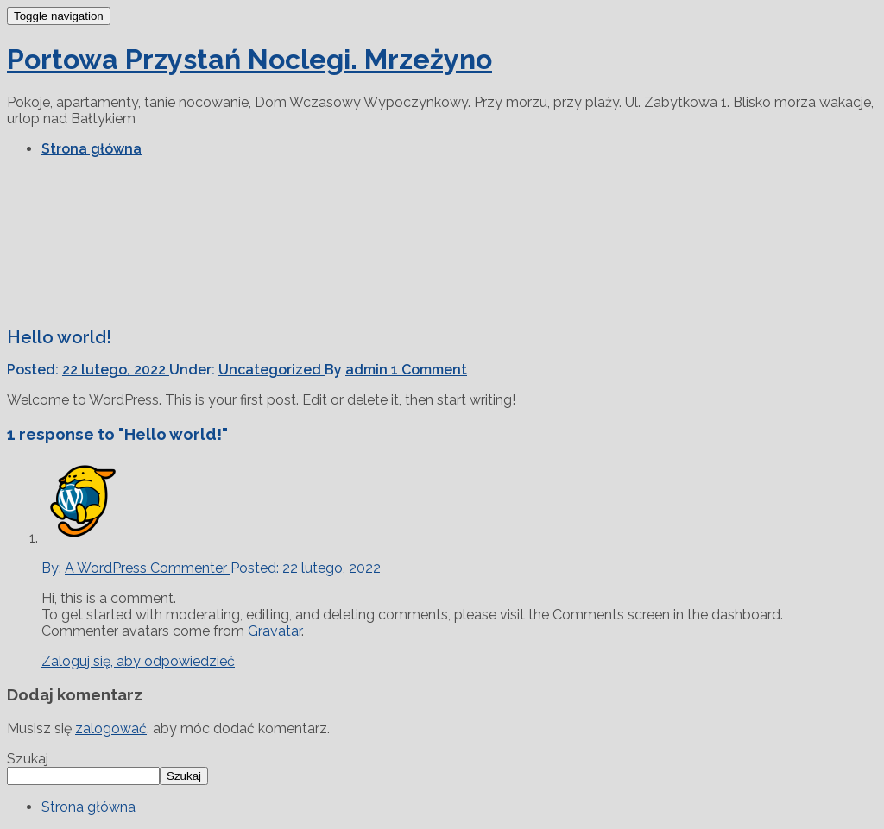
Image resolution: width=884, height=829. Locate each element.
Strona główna (91, 149)
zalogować (111, 728)
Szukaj (27, 758)
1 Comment (429, 369)
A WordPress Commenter (147, 568)
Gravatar (274, 631)
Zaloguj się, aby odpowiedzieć (138, 661)
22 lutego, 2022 (115, 369)
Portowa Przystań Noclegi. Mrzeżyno (249, 59)
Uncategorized (271, 369)
